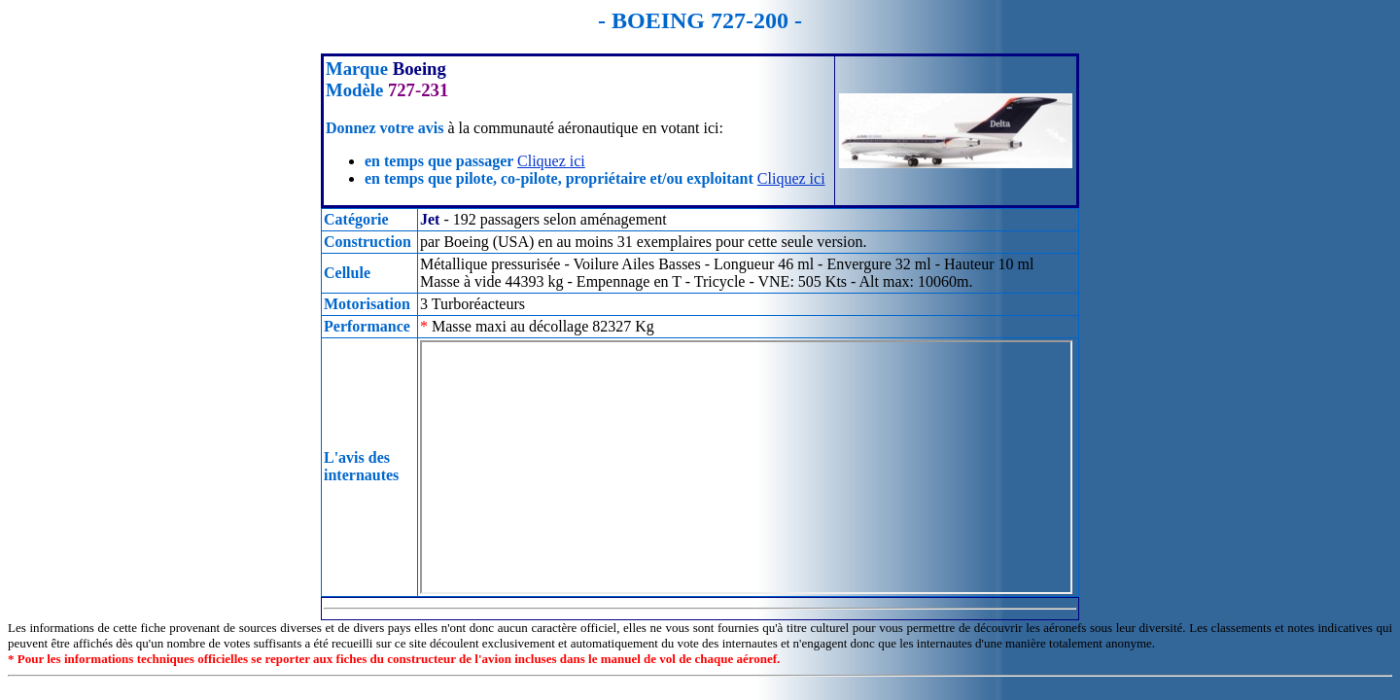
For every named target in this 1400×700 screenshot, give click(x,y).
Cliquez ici (551, 161)
